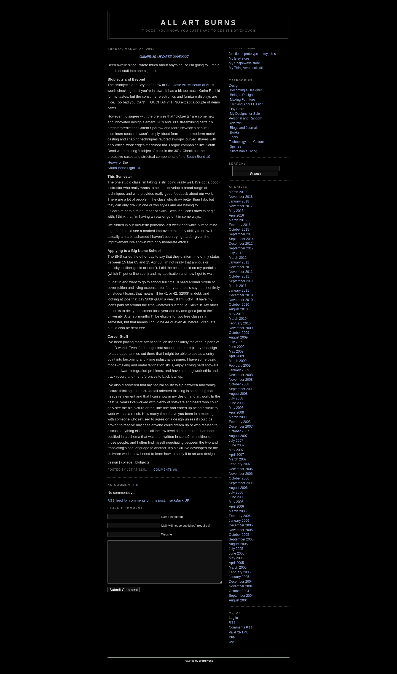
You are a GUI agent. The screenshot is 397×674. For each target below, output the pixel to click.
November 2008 (241, 380)
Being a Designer (243, 95)
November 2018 (241, 197)
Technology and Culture (246, 142)
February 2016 (240, 225)
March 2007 (237, 459)
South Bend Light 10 (124, 168)
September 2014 (241, 239)
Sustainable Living (243, 151)
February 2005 (240, 572)
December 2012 (241, 244)
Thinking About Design (247, 104)
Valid (238, 632)
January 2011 (239, 290)
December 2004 (241, 582)
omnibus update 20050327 (164, 57)
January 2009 (239, 370)
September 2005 (241, 539)
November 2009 (241, 328)
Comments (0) (165, 469)
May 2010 (236, 314)
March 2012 (237, 258)
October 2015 (239, 229)
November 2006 (241, 474)
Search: (237, 163)
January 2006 (239, 521)
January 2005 (239, 577)
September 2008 (241, 389)
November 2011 (241, 272)
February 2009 (240, 365)
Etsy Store (236, 109)
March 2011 (237, 286)
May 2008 (236, 408)
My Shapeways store (244, 63)
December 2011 (241, 267)
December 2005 (241, 525)
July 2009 (236, 342)
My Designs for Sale (245, 114)
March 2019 (237, 192)
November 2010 (241, 300)
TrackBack (179, 500)
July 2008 (236, 398)
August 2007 (238, 436)
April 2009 (236, 356)
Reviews (235, 123)
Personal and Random (245, 118)
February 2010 (240, 323)
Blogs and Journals (244, 128)
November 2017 (241, 206)
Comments (241, 627)
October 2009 (239, 333)
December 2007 (241, 426)
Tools (234, 137)
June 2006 (237, 497)
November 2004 (241, 586)
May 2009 (236, 351)
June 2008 (237, 403)
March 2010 (237, 319)
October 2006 (239, 478)
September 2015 (241, 234)
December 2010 (241, 295)
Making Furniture (242, 100)
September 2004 (241, 596)
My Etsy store (239, 58)
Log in (233, 618)
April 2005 (236, 563)
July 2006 (236, 492)
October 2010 (239, 305)
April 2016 (236, 215)
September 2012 (241, 248)
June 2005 (237, 553)
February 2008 (240, 422)
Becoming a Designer (246, 90)
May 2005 (236, 558)
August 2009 (238, 337)
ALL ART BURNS (198, 22)
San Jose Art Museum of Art (188, 85)
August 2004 (238, 600)
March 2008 (237, 417)
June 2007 (237, 445)
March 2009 (237, 361)
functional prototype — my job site (254, 54)
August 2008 (238, 394)
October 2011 (239, 276)
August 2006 (238, 488)
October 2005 (239, 535)
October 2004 (239, 591)
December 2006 (241, 469)
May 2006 (236, 502)
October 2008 (239, 384)
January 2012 (239, 262)
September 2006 (241, 483)
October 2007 (239, 431)
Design (234, 85)
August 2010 (238, 309)
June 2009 (237, 347)
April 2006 (236, 506)
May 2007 (236, 450)
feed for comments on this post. (137, 500)
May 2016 (236, 211)
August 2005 (238, 544)
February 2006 (240, 516)
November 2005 (241, 530)
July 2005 (236, 549)
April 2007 (236, 455)
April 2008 (236, 412)
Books (234, 132)
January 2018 (239, 201)
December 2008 (241, 375)
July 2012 (236, 253)
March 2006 (237, 511)
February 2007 (240, 464)
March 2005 (237, 567)
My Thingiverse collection (247, 68)
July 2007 (236, 441)
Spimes (235, 146)
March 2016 (237, 220)
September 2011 (241, 281)
